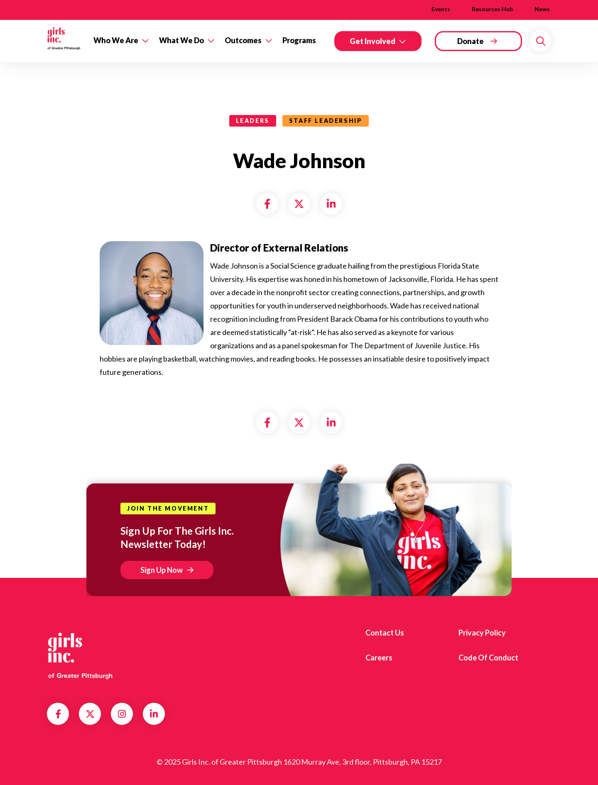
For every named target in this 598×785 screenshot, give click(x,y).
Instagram (121, 714)
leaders (253, 120)
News (542, 8)
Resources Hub (492, 8)
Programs (299, 40)
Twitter (90, 714)
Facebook (58, 714)
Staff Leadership (326, 120)
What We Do (181, 40)
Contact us (384, 632)
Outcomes (243, 40)
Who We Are (115, 40)
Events (440, 8)
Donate (470, 41)
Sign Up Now (161, 570)
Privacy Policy (482, 632)
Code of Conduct (488, 657)
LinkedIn (153, 714)
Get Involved (372, 41)
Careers (378, 657)
